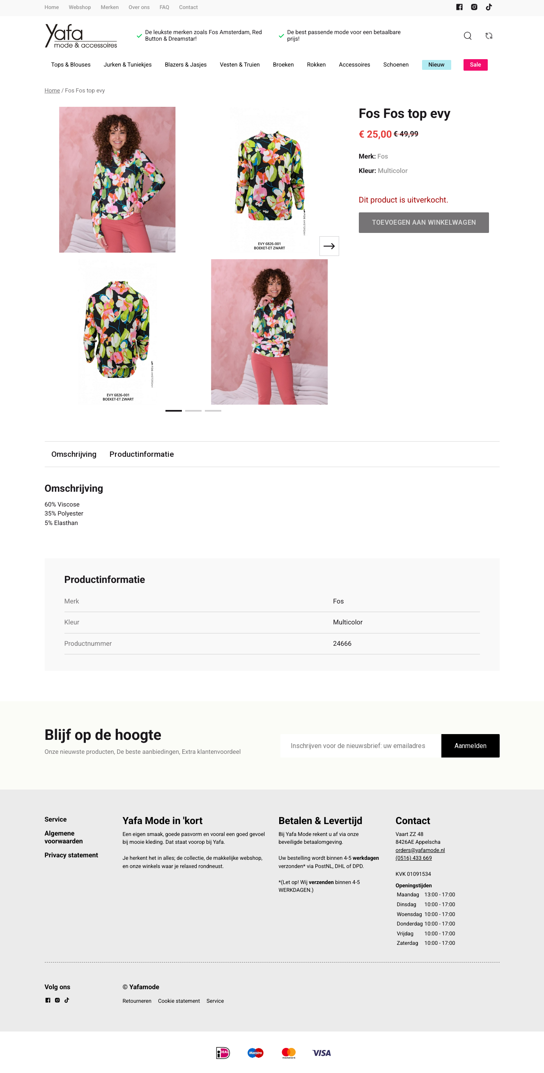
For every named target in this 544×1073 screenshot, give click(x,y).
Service (56, 821)
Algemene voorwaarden (64, 839)
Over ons (139, 8)
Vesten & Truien (240, 65)
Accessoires (354, 65)
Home (52, 8)
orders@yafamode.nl (420, 852)
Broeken (283, 65)
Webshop (80, 8)
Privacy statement (71, 857)
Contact (188, 8)
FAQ (165, 8)
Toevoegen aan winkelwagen (424, 222)
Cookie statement (179, 1003)
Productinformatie (142, 454)
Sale (475, 65)
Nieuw (437, 65)
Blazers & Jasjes (186, 65)
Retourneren (137, 1003)
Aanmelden (470, 748)
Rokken (316, 65)
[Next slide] (329, 246)
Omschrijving (74, 454)
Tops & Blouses (71, 65)
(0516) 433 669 (414, 860)
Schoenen (396, 65)
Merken (110, 8)
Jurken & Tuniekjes (128, 65)
